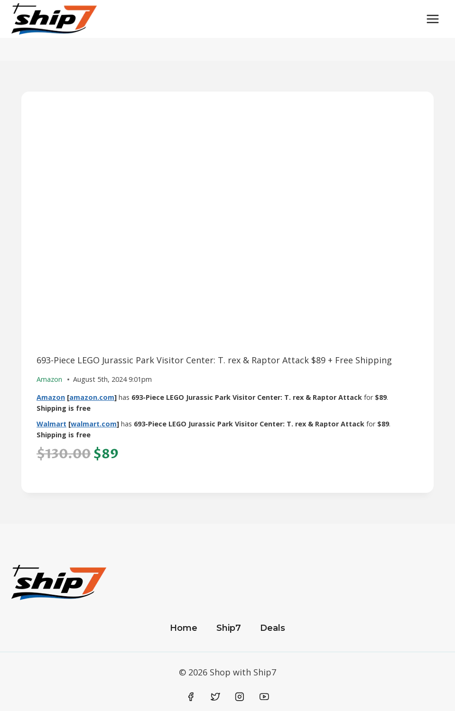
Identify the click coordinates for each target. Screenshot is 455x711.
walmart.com (94, 423)
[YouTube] (264, 696)
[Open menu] (432, 18)
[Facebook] (191, 696)
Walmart (51, 423)
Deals (272, 628)
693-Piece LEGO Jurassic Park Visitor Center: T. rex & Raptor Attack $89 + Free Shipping (214, 360)
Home (183, 628)
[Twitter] (215, 696)
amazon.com (91, 397)
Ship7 (228, 628)
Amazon (51, 397)
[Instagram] (239, 696)
